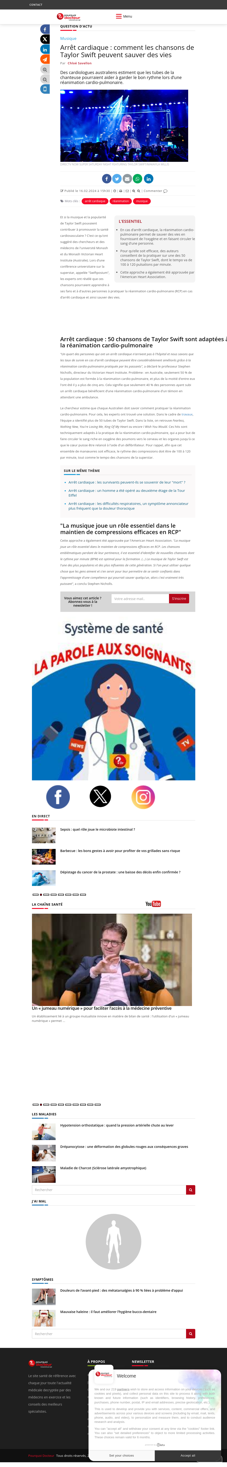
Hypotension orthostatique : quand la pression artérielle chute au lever (117, 1125)
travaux (187, 414)
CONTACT (36, 4)
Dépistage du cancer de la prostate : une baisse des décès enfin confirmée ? (120, 872)
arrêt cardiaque (95, 201)
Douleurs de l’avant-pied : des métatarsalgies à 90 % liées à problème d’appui (121, 1290)
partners (123, 1389)
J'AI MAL (39, 1201)
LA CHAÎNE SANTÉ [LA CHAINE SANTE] (47, 904)
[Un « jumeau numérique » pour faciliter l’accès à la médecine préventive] (113, 960)
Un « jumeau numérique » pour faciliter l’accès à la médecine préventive (102, 1008)
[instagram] (149, 797)
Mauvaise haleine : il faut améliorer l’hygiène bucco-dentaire (108, 1311)
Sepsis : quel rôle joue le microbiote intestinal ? (97, 829)
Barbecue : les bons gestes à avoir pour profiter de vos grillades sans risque (120, 850)
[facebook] (64, 797)
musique (142, 201)
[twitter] (106, 796)
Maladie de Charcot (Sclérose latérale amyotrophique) (103, 1168)
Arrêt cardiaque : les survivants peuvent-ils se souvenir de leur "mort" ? (127, 482)
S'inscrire (179, 598)
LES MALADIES (44, 1114)
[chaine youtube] (170, 905)
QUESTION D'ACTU (76, 26)
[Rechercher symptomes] (190, 1333)
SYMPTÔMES (42, 1279)
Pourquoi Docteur (41, 1455)
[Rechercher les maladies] (190, 1190)
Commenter (156, 191)
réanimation (121, 201)
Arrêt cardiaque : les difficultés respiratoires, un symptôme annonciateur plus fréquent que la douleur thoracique (129, 506)
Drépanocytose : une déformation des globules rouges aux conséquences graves (124, 1146)
